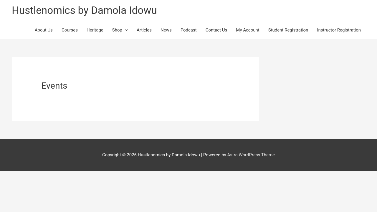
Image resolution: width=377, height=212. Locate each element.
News (166, 30)
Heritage (95, 30)
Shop (117, 30)
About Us (44, 30)
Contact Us (216, 30)
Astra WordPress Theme (251, 155)
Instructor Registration (339, 30)
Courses (70, 30)
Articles (144, 30)
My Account (247, 30)
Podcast (189, 30)
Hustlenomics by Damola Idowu (84, 10)
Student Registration (288, 30)
